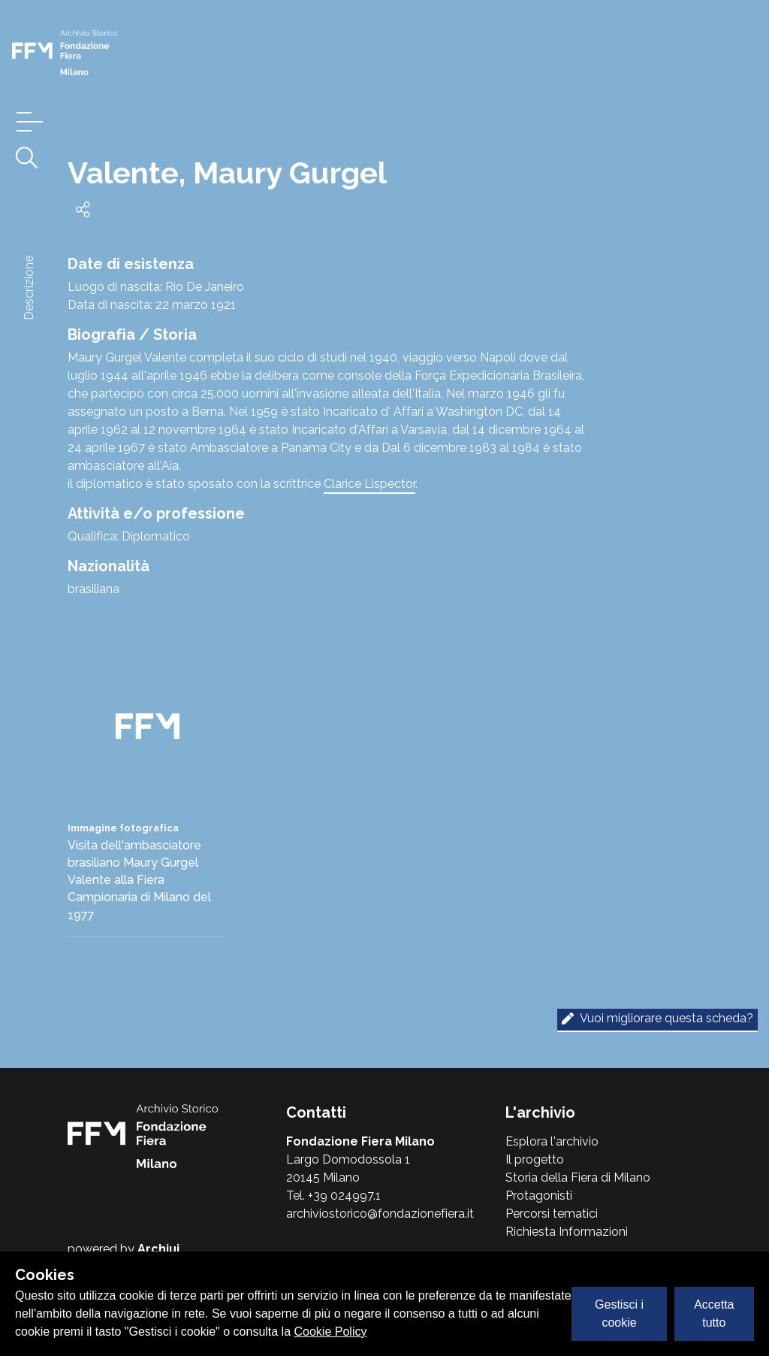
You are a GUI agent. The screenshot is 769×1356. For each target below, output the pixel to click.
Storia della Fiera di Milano (577, 1177)
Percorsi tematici (551, 1213)
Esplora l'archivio (552, 1141)
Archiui (158, 1249)
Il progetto (534, 1159)
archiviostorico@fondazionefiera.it (380, 1213)
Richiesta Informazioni (566, 1231)
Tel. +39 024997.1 (333, 1195)
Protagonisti (538, 1195)
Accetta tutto (714, 1313)
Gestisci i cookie (619, 1313)
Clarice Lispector (369, 484)
